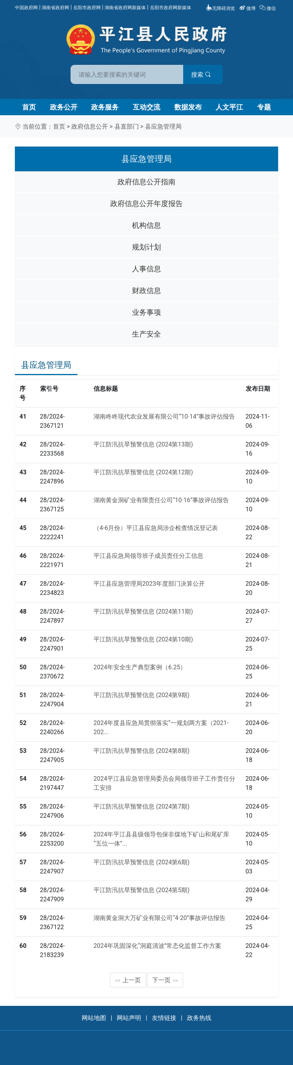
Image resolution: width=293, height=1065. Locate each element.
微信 (268, 8)
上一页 (128, 980)
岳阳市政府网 (87, 7)
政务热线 (199, 1017)
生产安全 (146, 334)
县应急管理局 (163, 126)
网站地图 (94, 1017)
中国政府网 (26, 7)
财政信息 (146, 290)
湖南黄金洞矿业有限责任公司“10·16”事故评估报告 (161, 500)
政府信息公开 (89, 126)
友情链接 (164, 1017)
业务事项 (146, 312)
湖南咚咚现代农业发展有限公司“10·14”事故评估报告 (164, 416)
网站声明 (129, 1017)
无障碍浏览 (220, 8)
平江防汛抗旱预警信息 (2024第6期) (141, 862)
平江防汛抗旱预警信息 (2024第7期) (141, 806)
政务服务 (105, 107)
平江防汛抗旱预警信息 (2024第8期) (141, 750)
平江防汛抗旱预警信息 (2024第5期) (141, 890)
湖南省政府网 (55, 7)
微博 (248, 8)
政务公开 (63, 107)
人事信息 (146, 268)
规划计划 (146, 247)
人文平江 (229, 107)
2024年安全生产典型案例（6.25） (139, 667)
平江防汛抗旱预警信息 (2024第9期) (141, 695)
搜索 (201, 74)
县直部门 (126, 126)
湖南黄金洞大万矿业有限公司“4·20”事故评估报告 (159, 918)
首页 (29, 107)
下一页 (165, 980)
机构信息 (146, 225)
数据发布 (188, 107)
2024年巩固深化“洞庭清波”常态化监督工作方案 (157, 945)
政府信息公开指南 (146, 181)
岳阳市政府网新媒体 (170, 7)
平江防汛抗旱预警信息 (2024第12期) (143, 472)
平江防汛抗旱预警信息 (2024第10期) (143, 639)
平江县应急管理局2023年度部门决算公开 (149, 583)
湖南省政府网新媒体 (125, 7)
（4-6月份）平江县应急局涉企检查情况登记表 (155, 528)
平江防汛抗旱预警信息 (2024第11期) (143, 611)
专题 (264, 107)
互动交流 (146, 107)
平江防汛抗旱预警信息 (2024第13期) (143, 444)
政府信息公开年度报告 (146, 203)
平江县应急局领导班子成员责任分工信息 (148, 555)
